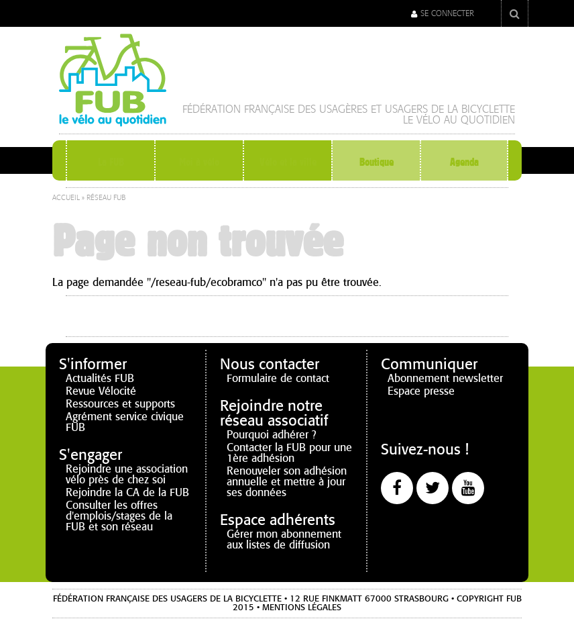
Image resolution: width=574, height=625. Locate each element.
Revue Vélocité (101, 391)
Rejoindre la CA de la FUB (127, 492)
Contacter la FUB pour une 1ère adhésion (289, 453)
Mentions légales (301, 607)
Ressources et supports (120, 403)
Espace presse (421, 391)
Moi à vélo (199, 162)
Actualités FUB (100, 378)
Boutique (376, 162)
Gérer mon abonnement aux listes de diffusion (284, 539)
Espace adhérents (277, 520)
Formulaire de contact (278, 378)
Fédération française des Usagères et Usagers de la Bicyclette (348, 109)
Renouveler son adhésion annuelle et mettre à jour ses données (287, 482)
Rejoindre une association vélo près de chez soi (127, 474)
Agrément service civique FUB (125, 422)
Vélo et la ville (288, 162)
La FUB (111, 162)
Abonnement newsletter (445, 378)
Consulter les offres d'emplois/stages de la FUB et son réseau (119, 516)
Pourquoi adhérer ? (272, 434)
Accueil (66, 197)
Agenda (464, 162)
